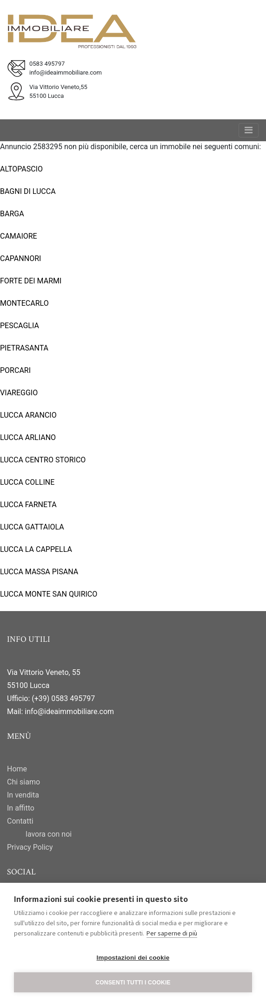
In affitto (20, 808)
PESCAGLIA (19, 325)
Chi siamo (23, 781)
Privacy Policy (30, 847)
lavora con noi (49, 834)
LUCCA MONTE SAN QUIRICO (48, 594)
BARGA (12, 213)
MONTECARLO (24, 303)
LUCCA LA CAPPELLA (36, 549)
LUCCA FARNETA (28, 504)
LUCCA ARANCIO (28, 415)
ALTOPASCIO (21, 169)
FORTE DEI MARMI (30, 280)
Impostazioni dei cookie (133, 957)
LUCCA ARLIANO (28, 437)
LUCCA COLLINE (27, 482)
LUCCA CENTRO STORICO (43, 459)
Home (17, 768)
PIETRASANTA (24, 348)
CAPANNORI (20, 258)
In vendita (23, 795)
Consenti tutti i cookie (132, 982)
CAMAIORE (18, 236)
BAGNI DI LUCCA (28, 191)
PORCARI (15, 370)
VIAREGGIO (19, 392)
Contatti (20, 821)
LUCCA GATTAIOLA (32, 527)
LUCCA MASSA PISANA (39, 571)
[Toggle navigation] (249, 130)
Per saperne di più (171, 932)
